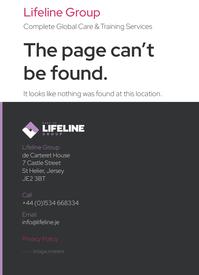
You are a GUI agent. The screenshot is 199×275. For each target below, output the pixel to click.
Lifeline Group (61, 12)
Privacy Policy (40, 239)
